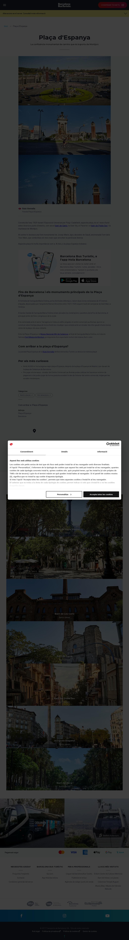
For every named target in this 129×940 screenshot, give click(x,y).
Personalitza (64, 494)
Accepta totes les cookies (101, 494)
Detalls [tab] (64, 451)
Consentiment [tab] (26, 451)
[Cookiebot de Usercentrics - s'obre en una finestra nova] (108, 444)
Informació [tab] (102, 451)
